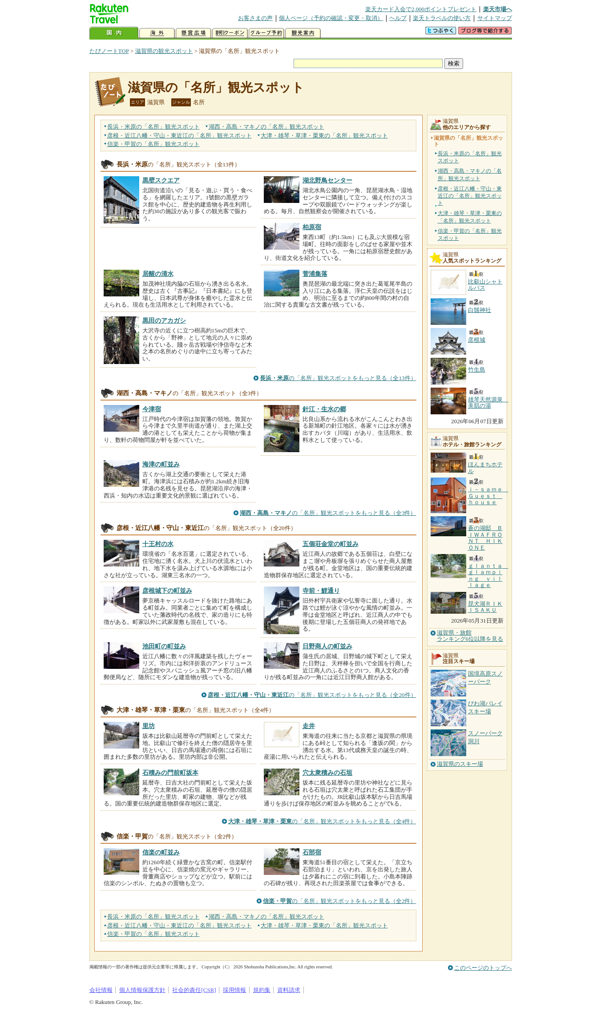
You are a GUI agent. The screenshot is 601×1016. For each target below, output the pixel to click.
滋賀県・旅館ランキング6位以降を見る (470, 636)
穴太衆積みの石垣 (327, 772)
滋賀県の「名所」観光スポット (216, 87)
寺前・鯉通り (321, 590)
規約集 (261, 990)
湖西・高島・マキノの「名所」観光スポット (470, 174)
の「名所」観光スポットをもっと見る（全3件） (328, 513)
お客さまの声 (255, 18)
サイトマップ (494, 18)
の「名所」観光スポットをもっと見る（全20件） (312, 695)
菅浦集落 (315, 273)
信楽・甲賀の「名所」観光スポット (470, 234)
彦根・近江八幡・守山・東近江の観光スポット (179, 135)
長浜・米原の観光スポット (153, 126)
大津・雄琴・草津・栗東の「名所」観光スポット (470, 216)
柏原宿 (312, 227)
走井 (309, 725)
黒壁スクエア (161, 180)
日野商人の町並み (327, 646)
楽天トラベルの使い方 (442, 18)
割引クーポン (230, 33)
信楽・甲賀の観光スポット (153, 144)
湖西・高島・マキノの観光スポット (266, 126)
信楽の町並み (161, 852)
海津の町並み (161, 464)
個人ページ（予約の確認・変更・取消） (331, 18)
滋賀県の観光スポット (164, 51)
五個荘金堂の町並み (331, 543)
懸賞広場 (193, 33)
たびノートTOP (109, 51)
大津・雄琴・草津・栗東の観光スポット (324, 135)
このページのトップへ (483, 967)
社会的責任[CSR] (194, 990)
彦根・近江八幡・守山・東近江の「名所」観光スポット (470, 196)
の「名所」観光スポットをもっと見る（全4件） (322, 821)
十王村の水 (157, 543)
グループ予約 (266, 33)
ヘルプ (398, 18)
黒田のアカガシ (164, 320)
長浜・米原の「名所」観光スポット (470, 157)
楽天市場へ (497, 9)
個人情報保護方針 (142, 990)
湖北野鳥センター (327, 180)
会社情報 (101, 990)
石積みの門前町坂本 (170, 772)
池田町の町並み (164, 646)
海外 (157, 33)
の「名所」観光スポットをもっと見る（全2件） (339, 901)
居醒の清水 (157, 273)
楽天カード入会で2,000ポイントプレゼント (421, 9)
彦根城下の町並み (167, 590)
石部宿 (312, 852)
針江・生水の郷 (324, 409)
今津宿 (151, 409)
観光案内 (303, 33)
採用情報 (234, 990)
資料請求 (288, 990)
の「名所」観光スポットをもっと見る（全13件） (338, 378)
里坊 (148, 725)
